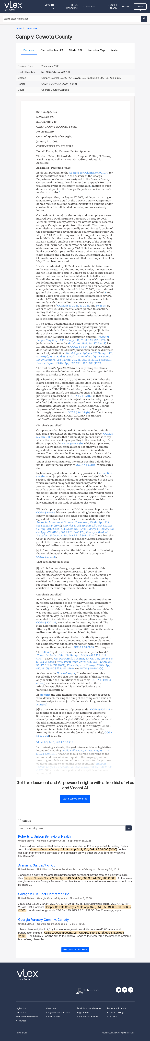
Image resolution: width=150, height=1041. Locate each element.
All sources (21, 1020)
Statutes (111, 1016)
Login (125, 6)
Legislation (21, 1008)
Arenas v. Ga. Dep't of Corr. (38, 865)
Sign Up (140, 7)
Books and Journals (116, 1008)
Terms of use (21, 1033)
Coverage (89, 6)
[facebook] (124, 990)
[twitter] (118, 990)
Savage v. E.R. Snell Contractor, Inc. (44, 894)
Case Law (51, 1008)
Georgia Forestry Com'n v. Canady (43, 920)
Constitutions (53, 1016)
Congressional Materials (58, 1012)
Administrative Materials (89, 1008)
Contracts (21, 1012)
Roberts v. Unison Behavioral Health (44, 836)
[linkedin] (130, 990)
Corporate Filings (115, 1012)
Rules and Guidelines (87, 1016)
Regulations (83, 1012)
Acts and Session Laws (27, 1016)
